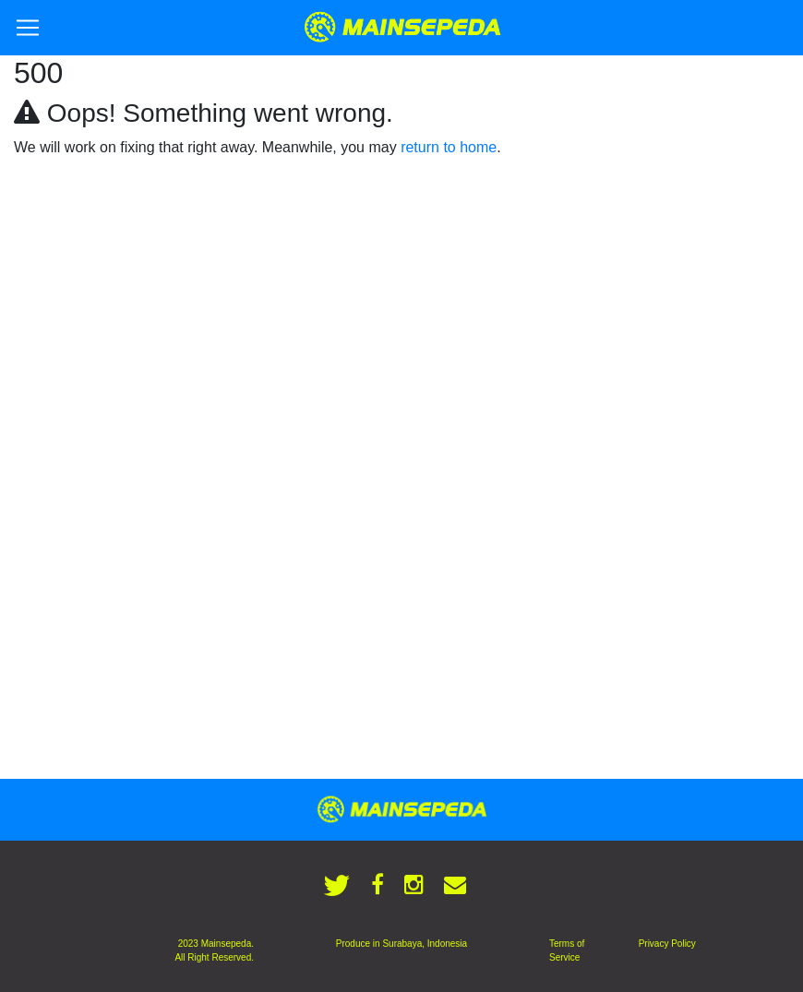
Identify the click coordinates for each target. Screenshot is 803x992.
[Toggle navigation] (28, 27)
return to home (449, 147)
